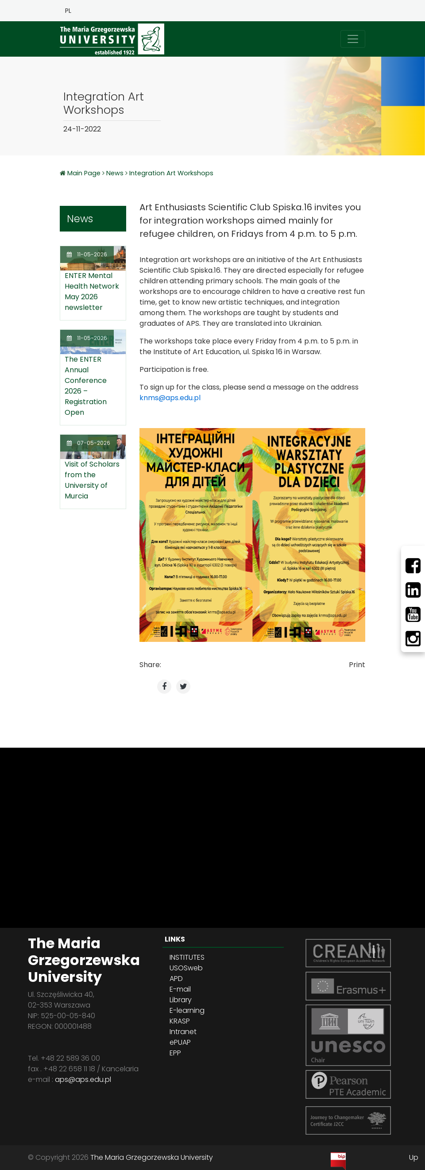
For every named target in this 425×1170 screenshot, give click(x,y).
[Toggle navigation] (352, 39)
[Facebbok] (413, 566)
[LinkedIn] (413, 590)
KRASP (180, 1021)
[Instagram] (413, 639)
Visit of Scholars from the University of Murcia (92, 480)
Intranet (183, 1032)
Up (413, 1157)
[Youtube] (413, 614)
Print (357, 665)
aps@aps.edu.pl (83, 1079)
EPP (175, 1053)
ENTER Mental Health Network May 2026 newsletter (92, 291)
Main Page (84, 173)
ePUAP (180, 1042)
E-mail (180, 989)
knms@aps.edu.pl (170, 398)
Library (181, 1000)
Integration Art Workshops (171, 173)
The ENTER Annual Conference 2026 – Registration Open (86, 385)
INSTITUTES (187, 957)
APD (176, 978)
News (115, 173)
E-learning (187, 1010)
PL (68, 10)
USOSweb (186, 968)
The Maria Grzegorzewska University (151, 1157)
